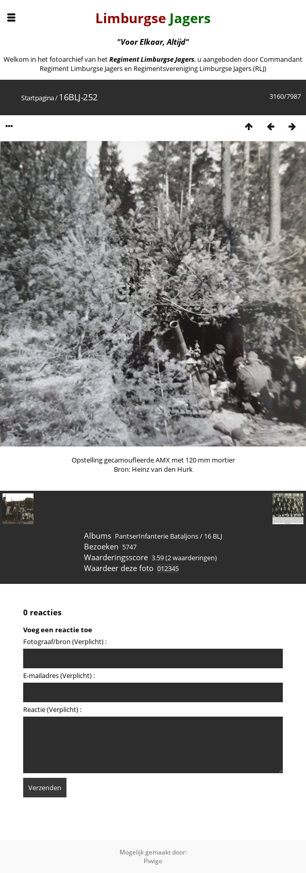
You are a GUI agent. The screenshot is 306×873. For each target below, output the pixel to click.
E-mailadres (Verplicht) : (59, 675)
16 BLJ (213, 536)
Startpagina (37, 97)
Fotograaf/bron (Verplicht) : (65, 641)
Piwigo (153, 861)
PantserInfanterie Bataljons (156, 536)
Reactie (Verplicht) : (52, 709)
